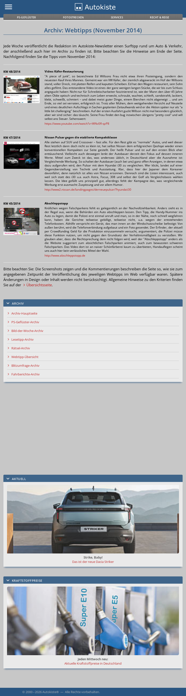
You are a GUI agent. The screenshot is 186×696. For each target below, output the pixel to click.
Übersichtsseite (39, 284)
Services (117, 17)
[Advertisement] (93, 428)
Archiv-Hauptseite (24, 313)
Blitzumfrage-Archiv (25, 365)
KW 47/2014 (11, 138)
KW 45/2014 (11, 203)
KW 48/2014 (11, 72)
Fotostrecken (73, 17)
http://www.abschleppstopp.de (65, 255)
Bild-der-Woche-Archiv (27, 331)
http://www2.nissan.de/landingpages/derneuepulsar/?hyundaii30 (88, 189)
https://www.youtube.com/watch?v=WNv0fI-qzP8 (77, 124)
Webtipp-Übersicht (25, 357)
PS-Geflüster (26, 17)
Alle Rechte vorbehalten (82, 692)
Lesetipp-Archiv (22, 339)
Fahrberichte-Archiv (25, 374)
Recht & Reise (159, 17)
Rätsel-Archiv (20, 348)
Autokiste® (50, 692)
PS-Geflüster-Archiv (25, 322)
